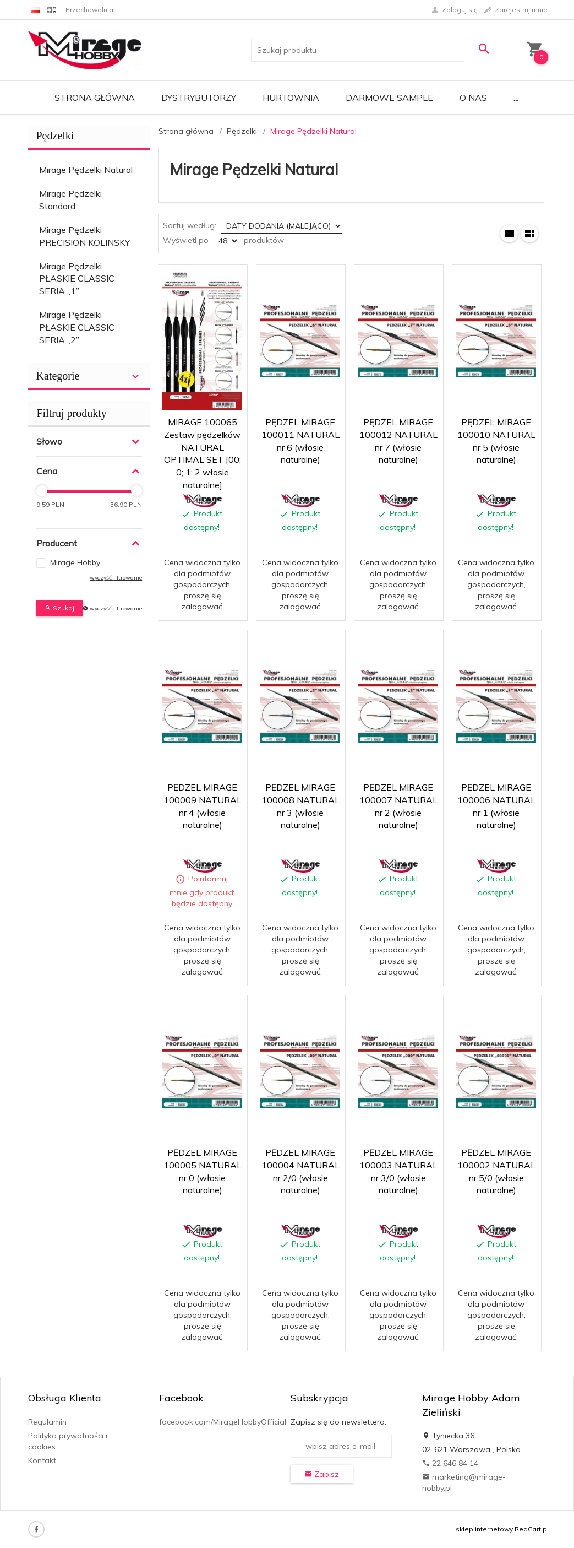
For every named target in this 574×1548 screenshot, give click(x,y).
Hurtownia (291, 97)
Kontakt (42, 1460)
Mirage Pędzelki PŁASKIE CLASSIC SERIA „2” (76, 327)
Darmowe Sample (389, 97)
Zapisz (321, 1474)
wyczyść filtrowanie (116, 577)
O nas (473, 97)
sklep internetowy (484, 1529)
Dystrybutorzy (198, 97)
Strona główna (94, 97)
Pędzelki (55, 135)
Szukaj (59, 608)
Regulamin (47, 1422)
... (515, 97)
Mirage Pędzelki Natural (86, 169)
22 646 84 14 (450, 1463)
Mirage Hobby (75, 562)
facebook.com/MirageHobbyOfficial (222, 1422)
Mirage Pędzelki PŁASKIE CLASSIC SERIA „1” (76, 279)
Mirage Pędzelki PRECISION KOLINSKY (84, 236)
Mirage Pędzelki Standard (70, 200)
